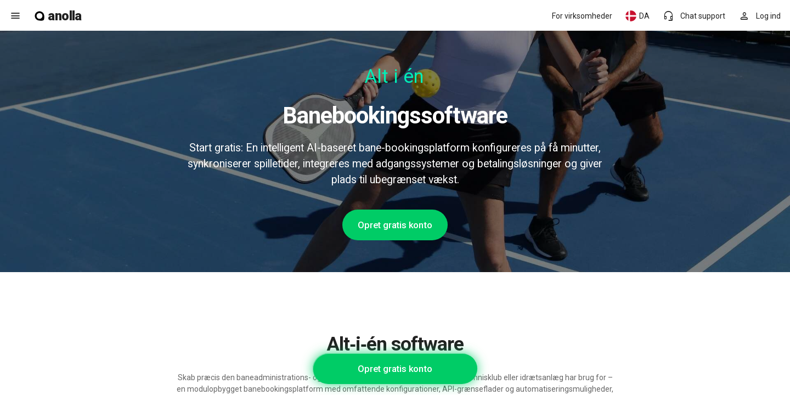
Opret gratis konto (395, 224)
